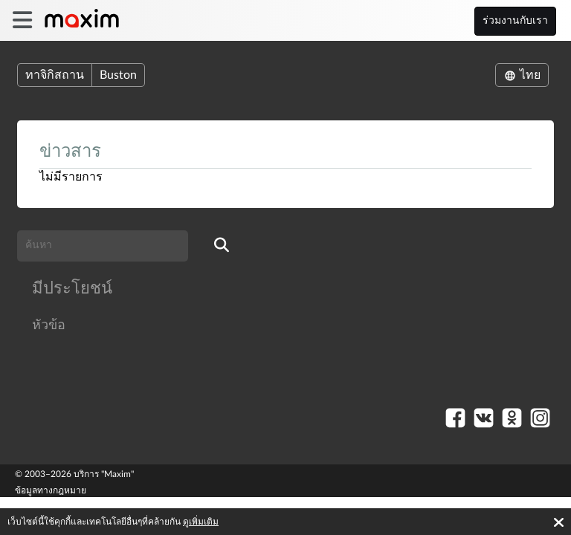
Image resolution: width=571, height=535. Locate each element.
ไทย (522, 75)
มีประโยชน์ (72, 288)
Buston (118, 75)
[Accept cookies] (559, 522)
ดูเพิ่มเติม (201, 521)
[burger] (21, 20)
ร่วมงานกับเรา (515, 21)
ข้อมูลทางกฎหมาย (50, 490)
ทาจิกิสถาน (54, 75)
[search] (221, 246)
